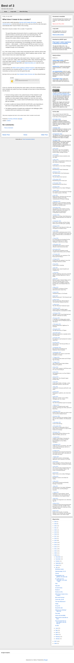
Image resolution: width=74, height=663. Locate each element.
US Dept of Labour (27, 69)
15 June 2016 (55, 238)
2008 (55, 555)
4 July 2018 (55, 195)
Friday (56, 603)
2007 (55, 641)
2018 (55, 534)
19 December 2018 (57, 179)
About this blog (23, 11)
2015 (55, 540)
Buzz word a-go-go (59, 597)
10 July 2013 (55, 466)
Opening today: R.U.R (60, 571)
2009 (55, 553)
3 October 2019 (56, 127)
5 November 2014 (56, 332)
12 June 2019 (55, 154)
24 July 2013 (55, 461)
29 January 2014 (56, 416)
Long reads (13, 11)
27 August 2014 (56, 357)
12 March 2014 (56, 405)
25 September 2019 (57, 134)
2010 (55, 551)
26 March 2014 (56, 401)
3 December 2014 (56, 329)
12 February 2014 (56, 411)
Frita (56, 583)
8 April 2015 (55, 296)
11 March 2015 (56, 304)
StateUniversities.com (30, 63)
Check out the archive (58, 34)
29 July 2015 (55, 264)
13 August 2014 (56, 362)
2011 (55, 548)
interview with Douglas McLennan (27, 22)
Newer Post (6, 135)
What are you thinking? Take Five (60, 610)
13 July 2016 (55, 230)
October (58, 561)
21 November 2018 (57, 183)
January (58, 638)
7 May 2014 (55, 386)
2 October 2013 (56, 437)
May (57, 630)
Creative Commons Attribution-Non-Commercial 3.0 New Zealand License (62, 94)
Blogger (46, 660)
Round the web (59, 607)
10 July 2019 (55, 148)
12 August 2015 (56, 259)
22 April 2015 (56, 292)
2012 (55, 546)
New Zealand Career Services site (26, 74)
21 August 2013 (56, 450)
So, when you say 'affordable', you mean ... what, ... (61, 580)
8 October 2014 (56, 342)
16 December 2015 (57, 244)
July (57, 567)
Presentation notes (57, 78)
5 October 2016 (56, 215)
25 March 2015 (56, 299)
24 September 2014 (57, 347)
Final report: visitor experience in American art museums (62, 42)
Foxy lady (57, 613)
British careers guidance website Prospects (23, 67)
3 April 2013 (55, 498)
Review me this (59, 591)
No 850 (57, 625)
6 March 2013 (56, 510)
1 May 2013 (55, 486)
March (57, 634)
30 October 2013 (56, 432)
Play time (57, 585)
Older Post (44, 135)
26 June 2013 (55, 472)
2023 (55, 523)
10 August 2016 (56, 226)
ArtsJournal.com (6, 24)
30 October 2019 (57, 119)
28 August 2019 (56, 140)
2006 (55, 643)
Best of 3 (7, 5)
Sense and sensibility (60, 615)
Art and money (58, 587)
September (58, 563)
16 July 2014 (55, 372)
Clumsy (57, 573)
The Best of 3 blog (57, 92)
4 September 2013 (56, 444)
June (57, 628)
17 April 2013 (56, 492)
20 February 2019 (56, 172)
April (57, 632)
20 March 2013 (56, 503)
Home (5, 11)
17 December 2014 (57, 324)
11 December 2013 (57, 422)
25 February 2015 (56, 308)
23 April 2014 (56, 391)
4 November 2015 (56, 249)
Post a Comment (8, 127)
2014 (55, 542)
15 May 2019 (55, 159)
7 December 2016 (56, 201)
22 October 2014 (56, 337)
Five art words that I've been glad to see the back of (60, 622)
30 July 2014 (55, 367)
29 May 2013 (55, 476)
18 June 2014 (55, 377)
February (58, 636)
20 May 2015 (55, 287)
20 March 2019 (56, 168)
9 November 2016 (56, 207)
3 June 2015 (55, 278)
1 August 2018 (56, 190)
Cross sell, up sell (59, 599)
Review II (57, 589)
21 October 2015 (56, 254)
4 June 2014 (55, 381)
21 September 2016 (57, 221)
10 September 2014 (57, 352)
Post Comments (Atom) (29, 139)
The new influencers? (60, 601)
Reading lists (56, 66)
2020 (55, 530)
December (58, 557)
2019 (55, 532)
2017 (55, 536)
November (58, 559)
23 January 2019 (56, 175)
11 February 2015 (56, 313)
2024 (55, 521)
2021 (55, 527)
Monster (19, 61)
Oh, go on (57, 605)
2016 (55, 538)
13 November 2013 (57, 426)
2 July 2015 (55, 267)
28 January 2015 (56, 318)
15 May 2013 (55, 481)
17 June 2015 (55, 272)
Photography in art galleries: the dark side (61, 576)
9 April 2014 (55, 396)
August (57, 565)
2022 (55, 525)
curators (9, 120)
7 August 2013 (56, 456)
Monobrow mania (59, 569)
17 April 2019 (56, 164)
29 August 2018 (56, 186)
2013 (55, 544)
